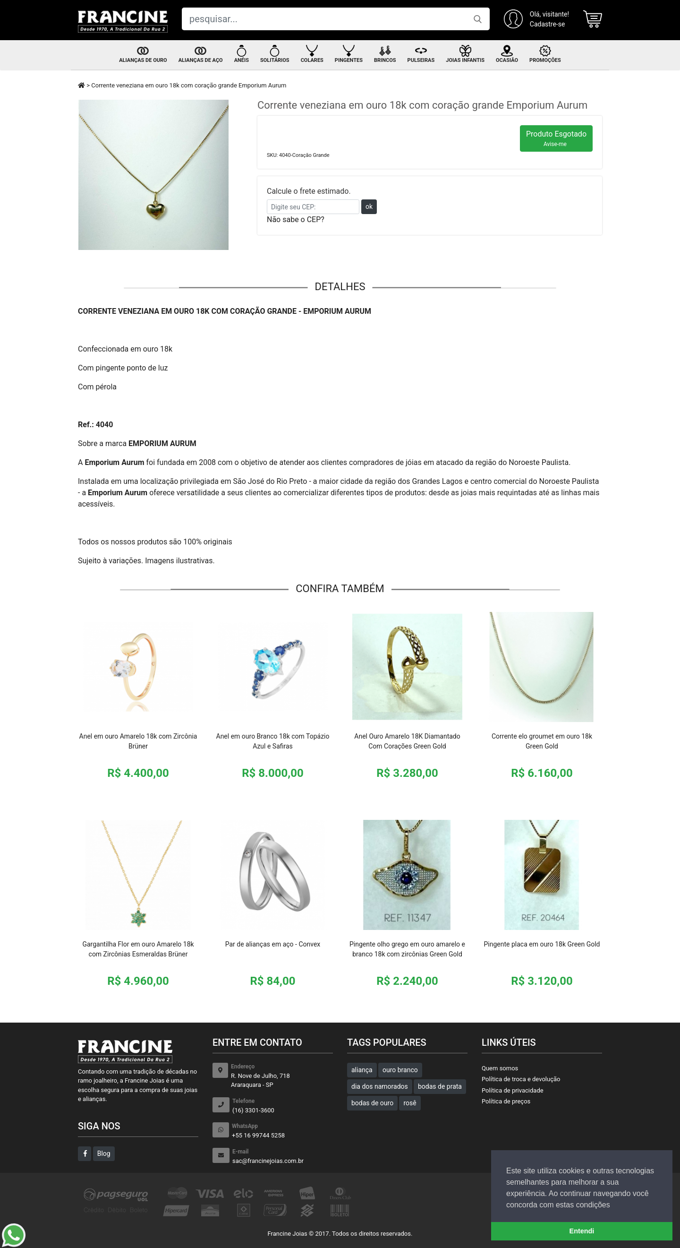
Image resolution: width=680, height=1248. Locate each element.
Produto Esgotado (556, 138)
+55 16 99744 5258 (282, 1130)
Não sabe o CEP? (295, 219)
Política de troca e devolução (521, 1079)
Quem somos (500, 1068)
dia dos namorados (379, 1086)
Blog (103, 1153)
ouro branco (400, 1070)
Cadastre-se (547, 24)
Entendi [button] (582, 1231)
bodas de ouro (372, 1103)
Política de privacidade (513, 1090)
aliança (362, 1070)
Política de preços (506, 1101)
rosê (409, 1103)
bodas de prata (440, 1086)
